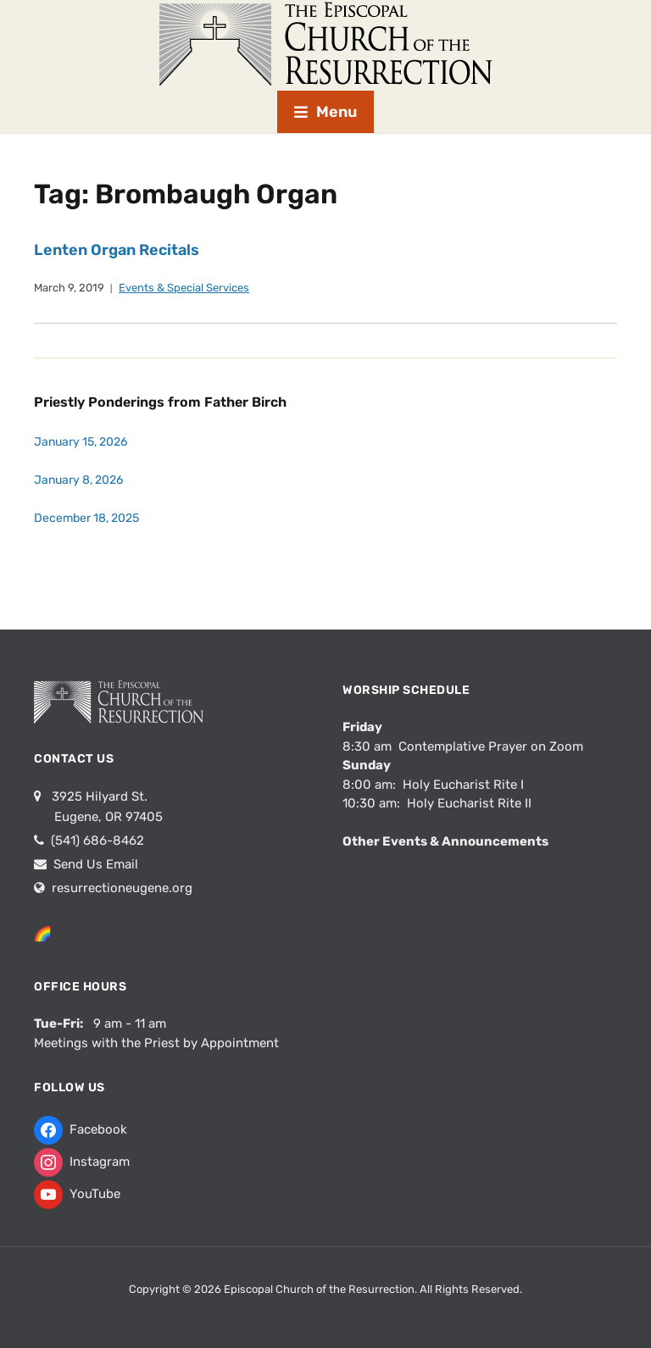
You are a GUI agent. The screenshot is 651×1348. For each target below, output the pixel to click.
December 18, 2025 (86, 518)
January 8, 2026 (78, 480)
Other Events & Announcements (445, 841)
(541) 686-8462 (95, 840)
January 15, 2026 (80, 442)
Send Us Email (94, 864)
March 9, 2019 (69, 287)
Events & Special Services (184, 287)
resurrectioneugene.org (122, 888)
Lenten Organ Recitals (116, 250)
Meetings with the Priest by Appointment (156, 1043)
